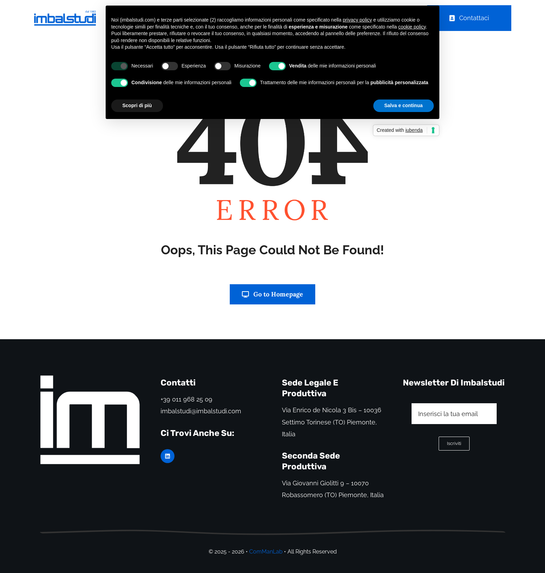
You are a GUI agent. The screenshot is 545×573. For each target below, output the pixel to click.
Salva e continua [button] (403, 105)
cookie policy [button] (412, 27)
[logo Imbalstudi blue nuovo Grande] (65, 13)
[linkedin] (167, 456)
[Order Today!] (469, 18)
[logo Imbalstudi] (90, 377)
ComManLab (266, 551)
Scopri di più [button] (137, 105)
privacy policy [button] (357, 20)
